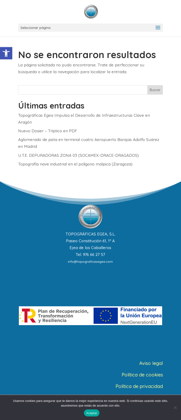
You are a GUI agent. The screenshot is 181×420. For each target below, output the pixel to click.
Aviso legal (151, 363)
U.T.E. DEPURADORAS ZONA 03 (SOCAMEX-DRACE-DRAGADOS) (78, 155)
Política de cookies (142, 375)
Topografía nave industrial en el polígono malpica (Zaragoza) (75, 164)
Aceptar (91, 413)
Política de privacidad (139, 386)
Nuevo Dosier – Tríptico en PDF (47, 130)
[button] (6, 53)
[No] (175, 407)
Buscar (155, 90)
